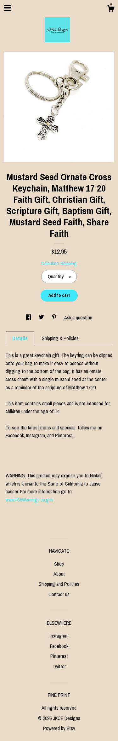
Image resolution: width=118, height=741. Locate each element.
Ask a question (78, 317)
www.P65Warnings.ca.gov (29, 499)
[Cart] (110, 9)
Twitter (59, 666)
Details (20, 338)
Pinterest (59, 656)
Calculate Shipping (59, 263)
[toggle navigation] (7, 8)
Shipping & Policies (60, 338)
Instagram (59, 635)
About (59, 573)
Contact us (59, 594)
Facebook (59, 646)
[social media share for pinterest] (55, 317)
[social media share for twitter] (42, 317)
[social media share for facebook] (29, 317)
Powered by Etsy (59, 728)
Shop (59, 563)
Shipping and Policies (59, 584)
